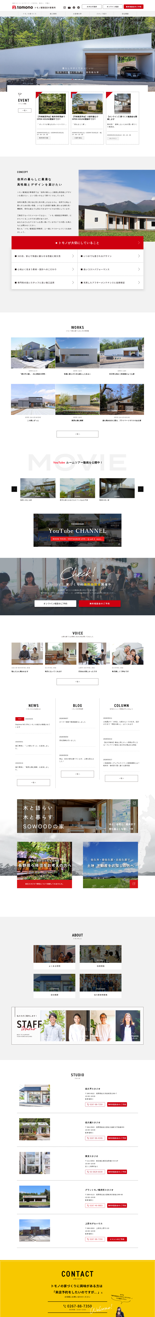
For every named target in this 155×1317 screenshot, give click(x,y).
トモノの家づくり (29, 14)
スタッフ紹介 (102, 14)
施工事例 (53, 14)
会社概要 (125, 14)
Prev (14, 489)
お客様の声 (77, 14)
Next (140, 489)
